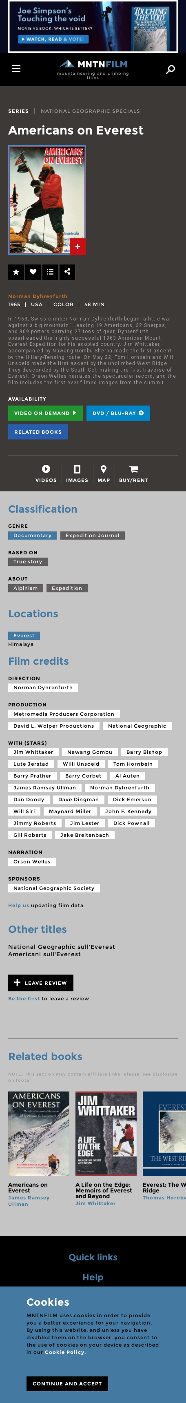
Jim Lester (85, 823)
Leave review (40, 982)
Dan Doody (28, 799)
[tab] (78, 246)
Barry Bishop (144, 752)
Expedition (67, 588)
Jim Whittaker (33, 752)
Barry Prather (32, 776)
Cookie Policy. (65, 1352)
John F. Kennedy (128, 811)
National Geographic (137, 726)
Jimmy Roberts (34, 823)
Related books (38, 432)
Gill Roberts (29, 835)
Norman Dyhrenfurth (38, 296)
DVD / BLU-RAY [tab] (118, 413)
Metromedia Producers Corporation (64, 714)
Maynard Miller (70, 811)
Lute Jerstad (31, 764)
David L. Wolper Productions (53, 726)
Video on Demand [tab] (45, 413)
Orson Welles (32, 861)
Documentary (32, 535)
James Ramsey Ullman (44, 787)
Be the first (24, 998)
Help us (18, 905)
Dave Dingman (78, 799)
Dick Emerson (132, 799)
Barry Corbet (83, 776)
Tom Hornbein (133, 764)
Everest (24, 635)
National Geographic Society (54, 888)
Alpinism (25, 588)
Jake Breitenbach (84, 835)
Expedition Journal (93, 535)
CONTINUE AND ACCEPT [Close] (67, 1384)
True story (27, 561)
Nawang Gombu (90, 752)
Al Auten (127, 776)
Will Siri (24, 811)
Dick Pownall (131, 823)
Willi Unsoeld (81, 764)
